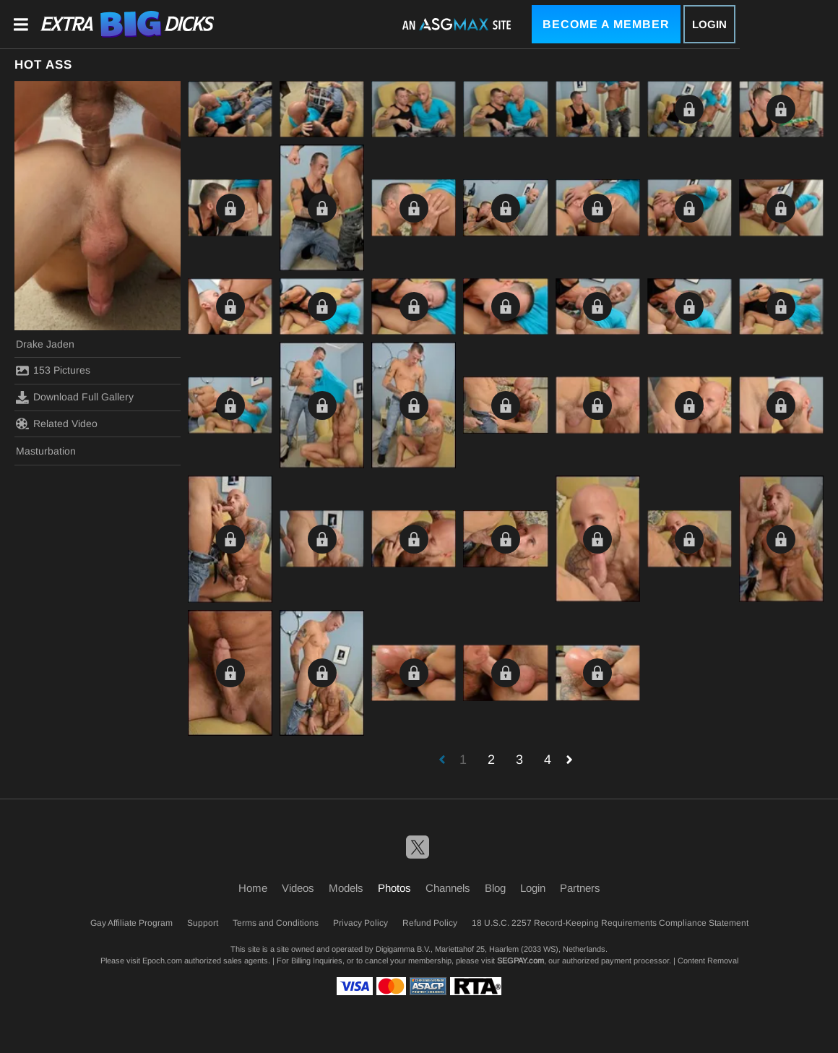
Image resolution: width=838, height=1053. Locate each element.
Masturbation (46, 451)
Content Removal (708, 960)
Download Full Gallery (75, 397)
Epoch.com (162, 960)
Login (709, 24)
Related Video (57, 423)
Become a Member (606, 24)
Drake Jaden (45, 344)
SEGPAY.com (520, 960)
